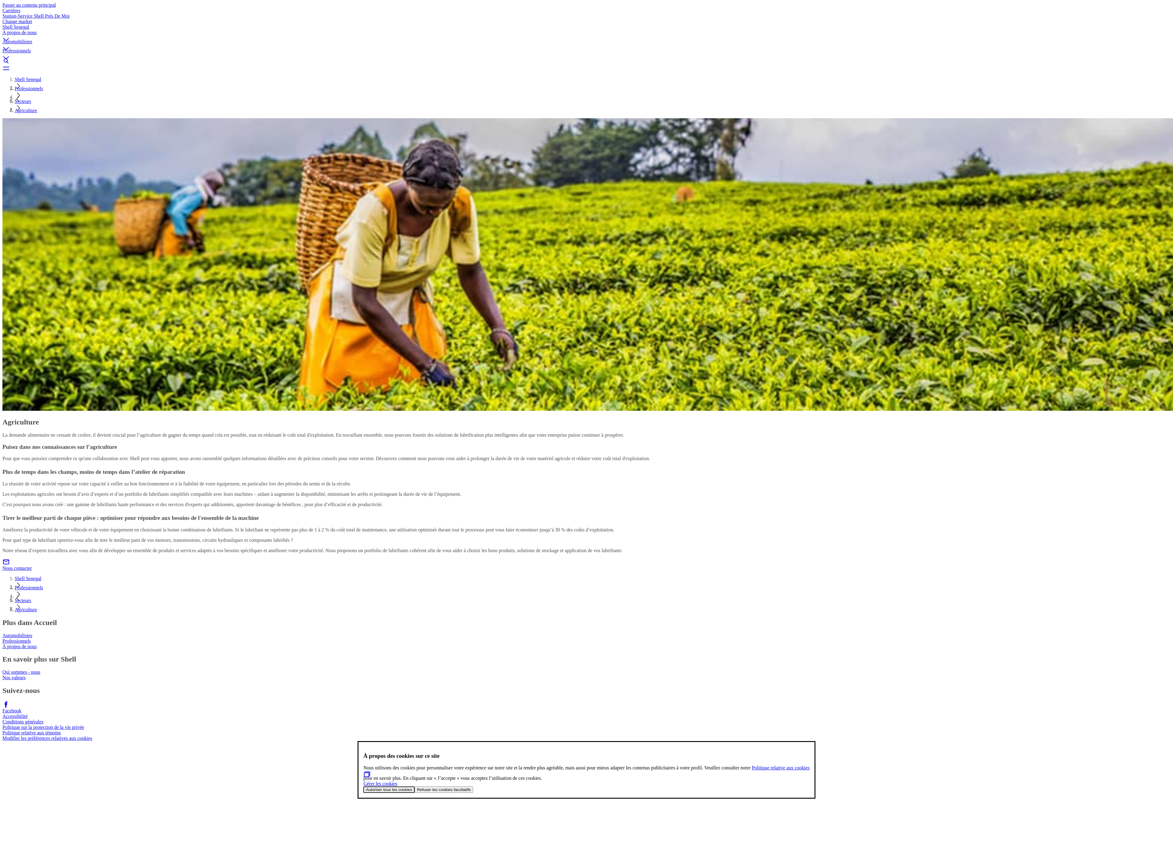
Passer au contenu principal (29, 5)
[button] (586, 34)
